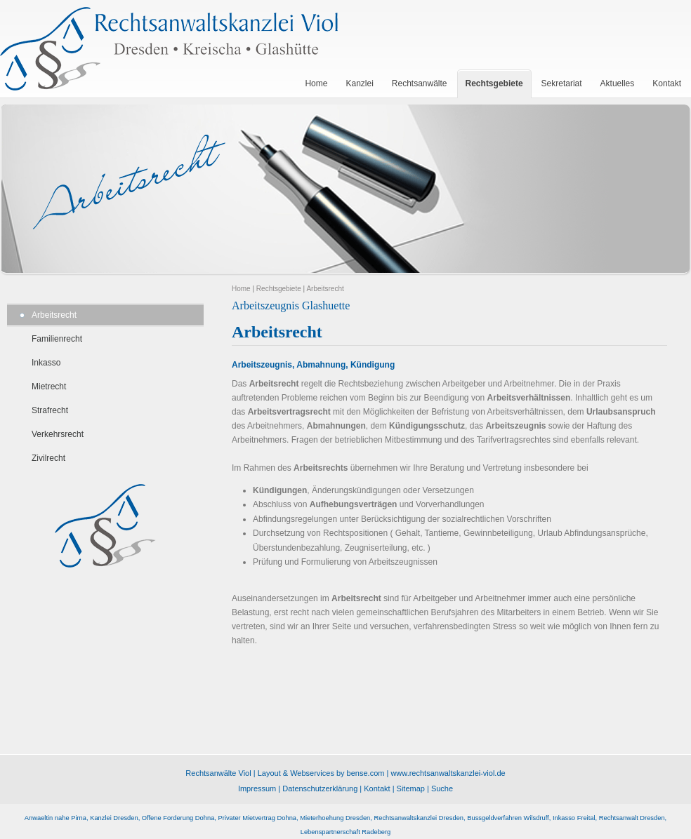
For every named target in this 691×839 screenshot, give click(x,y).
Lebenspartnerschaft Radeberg (346, 831)
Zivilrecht (48, 458)
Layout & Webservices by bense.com (321, 773)
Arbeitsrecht (54, 315)
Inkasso (46, 363)
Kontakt (377, 788)
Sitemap (411, 788)
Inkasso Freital (574, 817)
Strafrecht (50, 410)
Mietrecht (49, 386)
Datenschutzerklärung (319, 788)
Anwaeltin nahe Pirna (55, 817)
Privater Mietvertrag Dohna (257, 817)
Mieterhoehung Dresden (335, 817)
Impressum (257, 788)
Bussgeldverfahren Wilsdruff (507, 817)
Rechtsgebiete (278, 289)
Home (241, 289)
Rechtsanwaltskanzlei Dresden (418, 817)
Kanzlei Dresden (114, 817)
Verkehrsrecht (58, 434)
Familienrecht (57, 339)
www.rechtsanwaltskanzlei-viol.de (447, 773)
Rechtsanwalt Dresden (632, 817)
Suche (442, 788)
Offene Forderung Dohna (178, 817)
